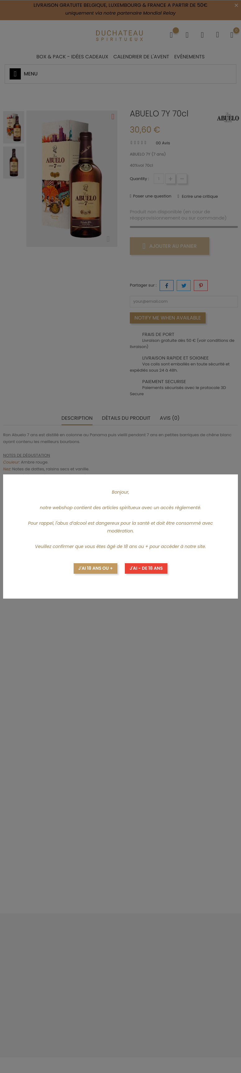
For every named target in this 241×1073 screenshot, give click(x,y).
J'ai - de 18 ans (146, 568)
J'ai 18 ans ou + (95, 568)
